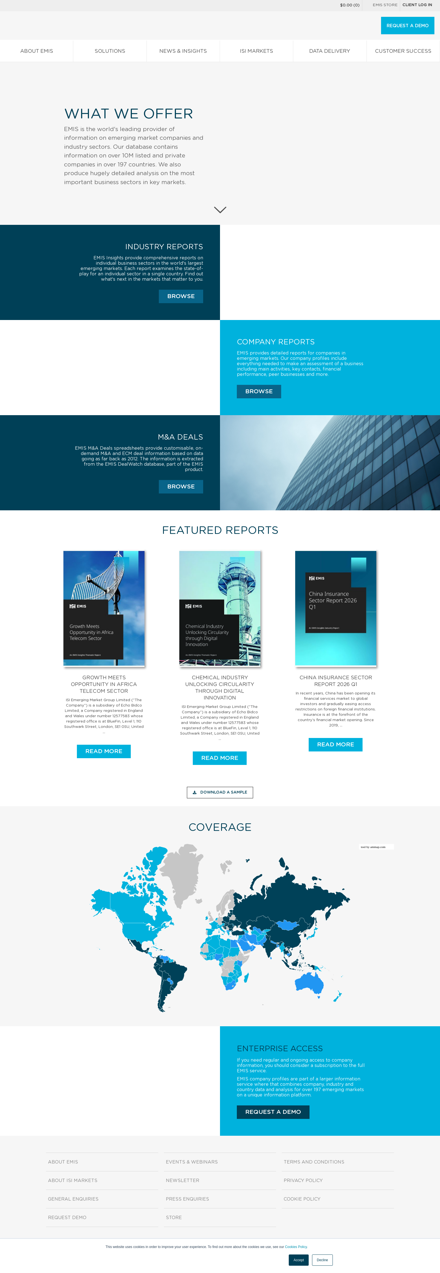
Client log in (417, 5)
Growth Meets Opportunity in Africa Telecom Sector (104, 684)
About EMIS (36, 52)
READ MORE (103, 751)
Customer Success (403, 52)
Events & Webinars (192, 1162)
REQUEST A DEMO (408, 26)
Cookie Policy (302, 1199)
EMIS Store (381, 6)
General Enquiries (73, 1199)
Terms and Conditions (314, 1162)
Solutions (110, 52)
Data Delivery (330, 52)
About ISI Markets (72, 1180)
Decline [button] (322, 1260)
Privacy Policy (303, 1180)
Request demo (67, 1217)
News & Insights (183, 52)
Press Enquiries (187, 1199)
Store (174, 1217)
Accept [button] (299, 1260)
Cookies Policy (296, 1247)
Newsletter (182, 1180)
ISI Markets (256, 52)
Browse (181, 296)
